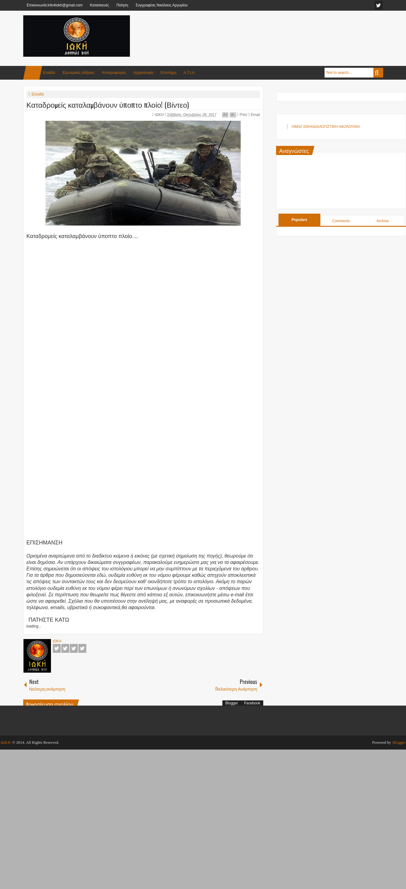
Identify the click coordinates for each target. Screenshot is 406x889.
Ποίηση (122, 5)
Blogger (231, 703)
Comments (341, 221)
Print (242, 115)
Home (32, 73)
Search (378, 73)
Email (254, 115)
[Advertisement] (272, 30)
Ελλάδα (49, 72)
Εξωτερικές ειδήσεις (79, 72)
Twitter (65, 648)
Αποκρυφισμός (114, 72)
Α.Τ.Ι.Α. (190, 72)
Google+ (74, 648)
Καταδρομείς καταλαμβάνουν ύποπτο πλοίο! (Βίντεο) (108, 104)
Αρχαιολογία (143, 72)
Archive (382, 221)
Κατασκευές (99, 5)
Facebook (57, 648)
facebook (379, 5)
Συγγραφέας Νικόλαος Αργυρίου (161, 5)
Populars (299, 220)
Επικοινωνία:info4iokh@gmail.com (55, 5)
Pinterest (82, 648)
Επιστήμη (168, 72)
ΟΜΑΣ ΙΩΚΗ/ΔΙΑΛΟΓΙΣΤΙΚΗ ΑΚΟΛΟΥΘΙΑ (326, 127)
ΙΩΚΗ (159, 115)
